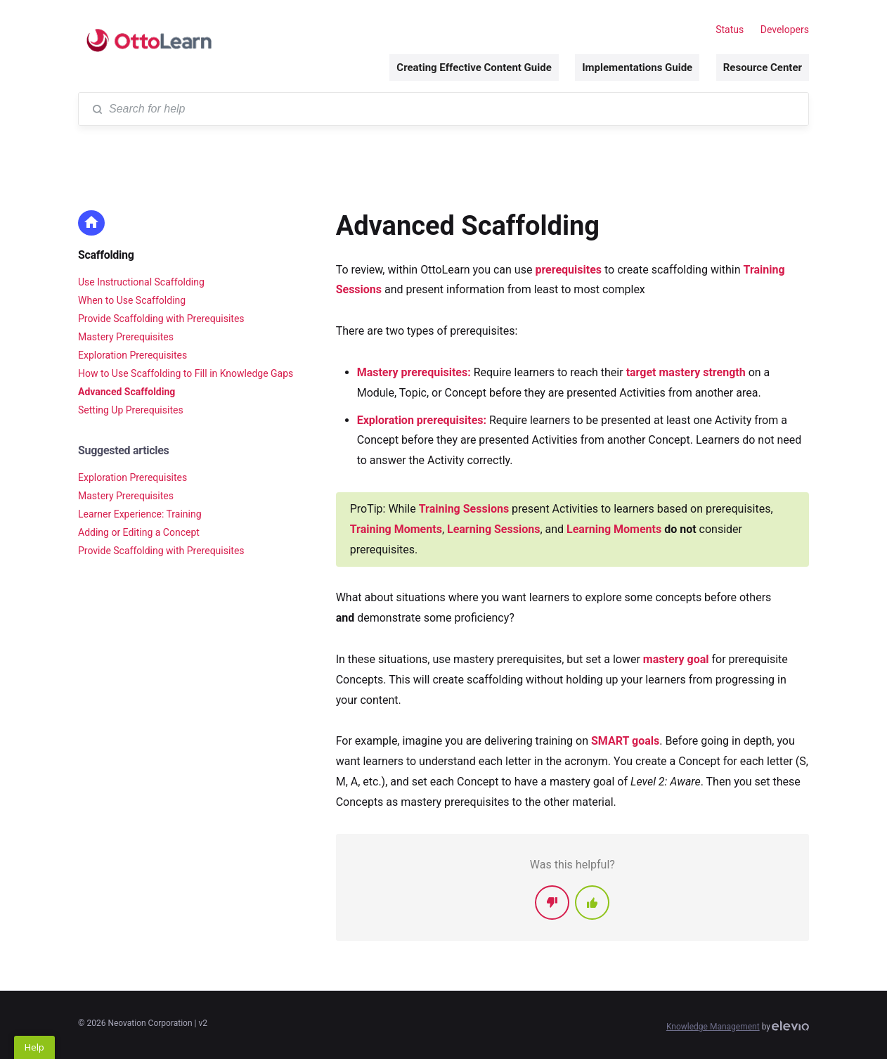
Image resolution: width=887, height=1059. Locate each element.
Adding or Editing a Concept (139, 532)
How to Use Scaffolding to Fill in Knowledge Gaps (185, 373)
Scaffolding (106, 255)
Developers (784, 29)
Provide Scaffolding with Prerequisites (161, 318)
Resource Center (762, 67)
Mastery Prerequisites (126, 336)
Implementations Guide (637, 67)
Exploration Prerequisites (132, 355)
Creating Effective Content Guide (473, 67)
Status (730, 29)
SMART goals (625, 740)
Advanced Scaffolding (126, 391)
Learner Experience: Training (140, 514)
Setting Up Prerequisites (130, 410)
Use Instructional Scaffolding (141, 282)
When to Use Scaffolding (132, 300)
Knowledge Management (713, 1027)
